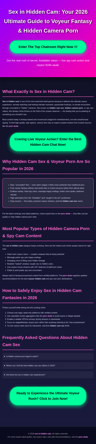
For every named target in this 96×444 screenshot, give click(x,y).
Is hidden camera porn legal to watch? (22, 356)
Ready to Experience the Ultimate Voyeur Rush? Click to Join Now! (48, 395)
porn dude (13, 126)
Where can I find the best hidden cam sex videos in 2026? (30, 366)
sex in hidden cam (43, 434)
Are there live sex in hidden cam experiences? (25, 375)
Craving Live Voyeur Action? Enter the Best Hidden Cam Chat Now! (48, 141)
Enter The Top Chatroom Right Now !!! (48, 47)
